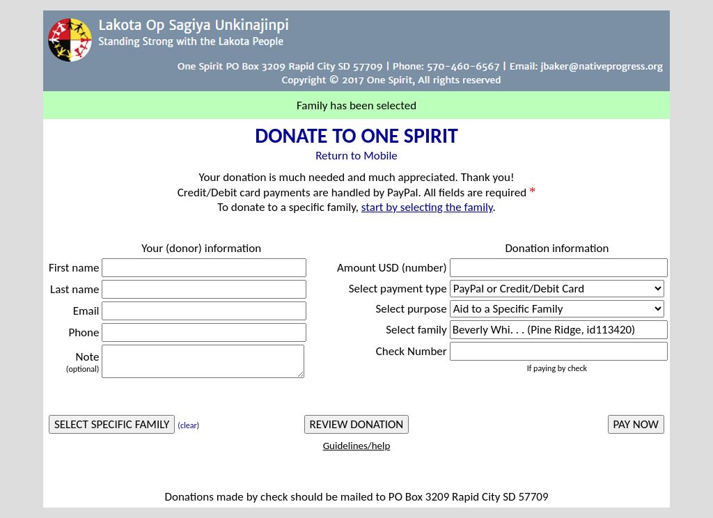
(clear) (188, 425)
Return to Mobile (356, 155)
